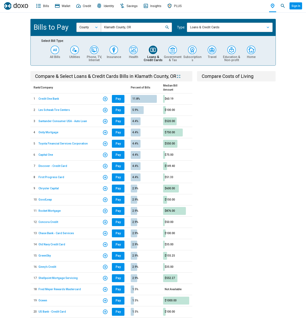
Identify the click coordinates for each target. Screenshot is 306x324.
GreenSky (44, 255)
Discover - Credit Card (52, 166)
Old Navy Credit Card (51, 244)
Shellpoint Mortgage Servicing (58, 278)
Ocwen (42, 300)
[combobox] (88, 27)
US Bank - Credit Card (52, 311)
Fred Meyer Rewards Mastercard (59, 289)
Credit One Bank (48, 98)
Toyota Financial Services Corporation (63, 143)
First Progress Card (51, 177)
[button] (167, 27)
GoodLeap (45, 199)
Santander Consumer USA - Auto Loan (62, 121)
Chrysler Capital (48, 188)
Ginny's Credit (47, 266)
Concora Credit (48, 222)
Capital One (45, 154)
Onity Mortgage (48, 132)
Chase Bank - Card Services (56, 233)
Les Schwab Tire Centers (54, 109)
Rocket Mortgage (49, 210)
